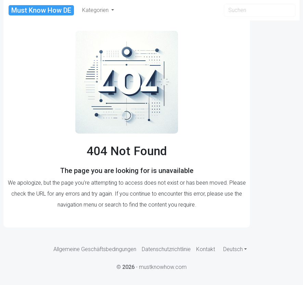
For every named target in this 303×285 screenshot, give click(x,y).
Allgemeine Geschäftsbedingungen (94, 249)
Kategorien (96, 10)
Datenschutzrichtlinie (166, 249)
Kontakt (205, 249)
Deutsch (233, 249)
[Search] (259, 10)
